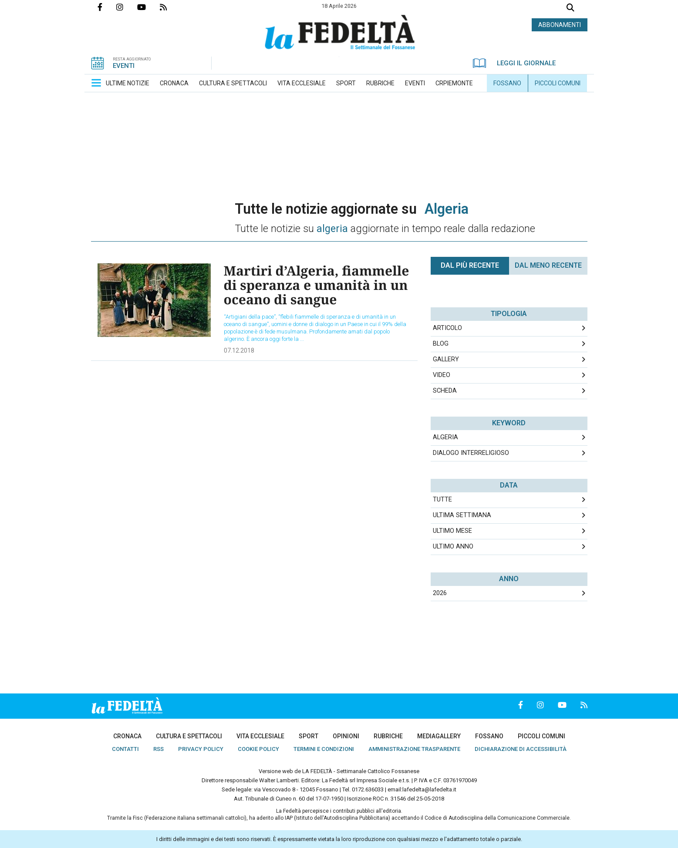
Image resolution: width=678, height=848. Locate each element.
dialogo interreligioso (471, 453)
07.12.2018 (239, 350)
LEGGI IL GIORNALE (514, 63)
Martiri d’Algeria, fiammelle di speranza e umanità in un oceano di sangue (316, 285)
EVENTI (124, 66)
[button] (96, 82)
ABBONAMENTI (559, 24)
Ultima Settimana (462, 515)
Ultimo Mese (452, 531)
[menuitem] (127, 83)
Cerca (570, 8)
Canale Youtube (148, 7)
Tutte (442, 499)
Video (441, 375)
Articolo (447, 328)
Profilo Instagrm (126, 7)
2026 (440, 593)
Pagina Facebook (107, 7)
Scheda (445, 390)
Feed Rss (170, 7)
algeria (445, 437)
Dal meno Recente (548, 265)
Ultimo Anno (453, 546)
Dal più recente (470, 265)
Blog (441, 343)
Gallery (446, 359)
